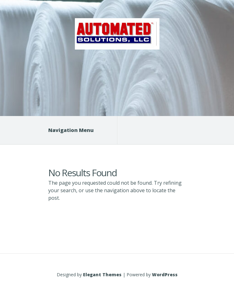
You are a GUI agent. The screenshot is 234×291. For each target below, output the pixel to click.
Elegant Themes (102, 275)
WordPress (165, 275)
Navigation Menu (74, 130)
